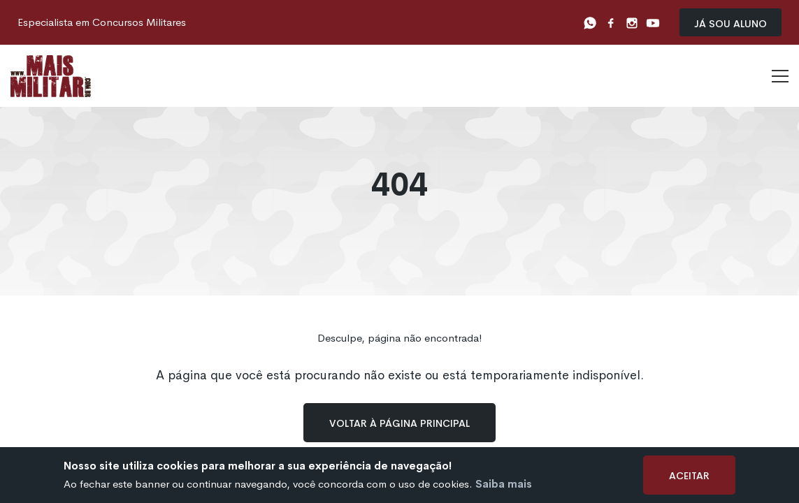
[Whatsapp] (590, 22)
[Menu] (780, 76)
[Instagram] (632, 22)
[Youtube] (653, 22)
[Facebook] (611, 22)
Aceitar (689, 474)
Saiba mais (503, 483)
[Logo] (50, 76)
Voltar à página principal (399, 422)
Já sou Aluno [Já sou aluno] (730, 22)
